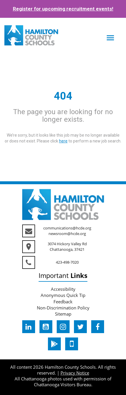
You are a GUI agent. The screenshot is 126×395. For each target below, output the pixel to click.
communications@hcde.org (67, 228)
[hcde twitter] (80, 326)
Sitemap (63, 314)
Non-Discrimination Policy (63, 308)
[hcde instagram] (63, 326)
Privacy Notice (75, 373)
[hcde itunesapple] (71, 343)
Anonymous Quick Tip (63, 295)
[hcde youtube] (45, 326)
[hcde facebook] (97, 326)
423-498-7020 (67, 262)
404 (63, 96)
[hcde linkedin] (28, 326)
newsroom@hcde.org (67, 233)
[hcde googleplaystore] (54, 343)
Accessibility (63, 289)
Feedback (63, 301)
